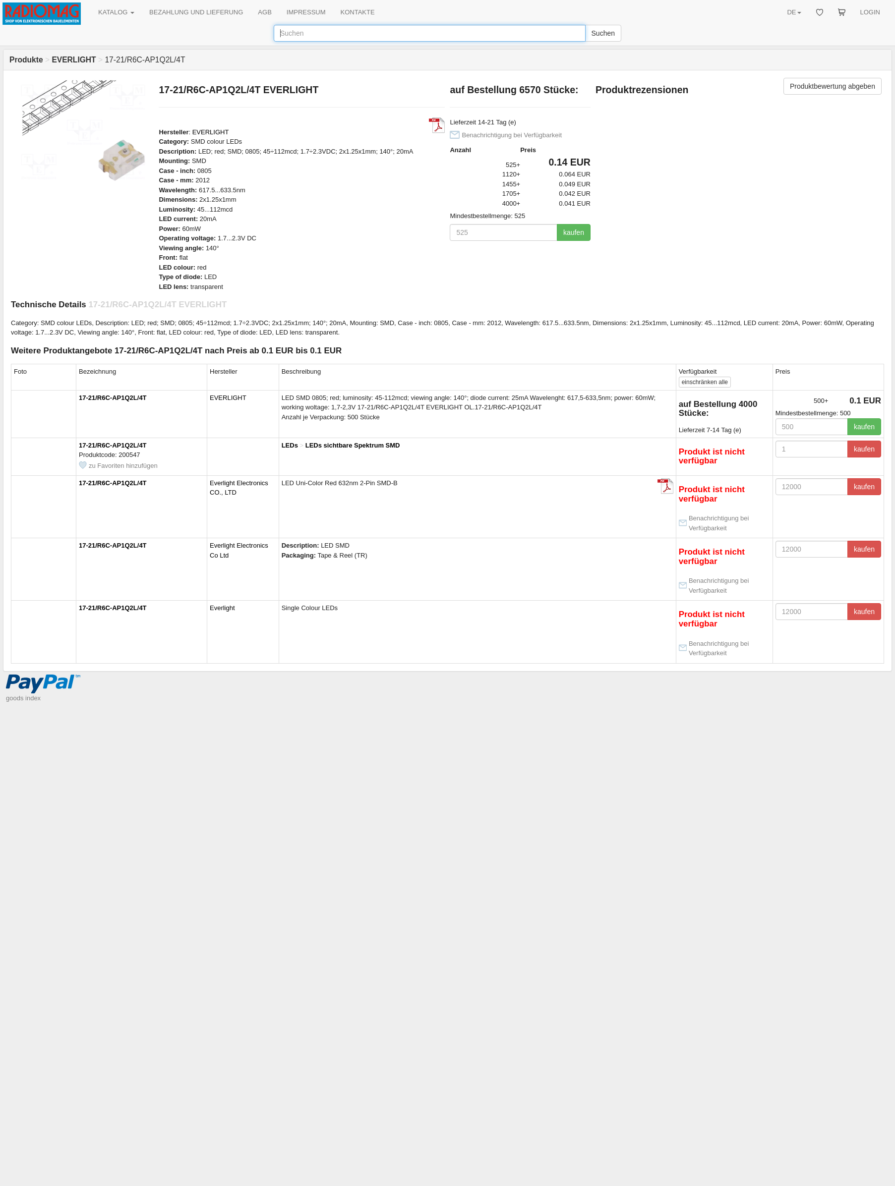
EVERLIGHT (210, 132)
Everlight (222, 608)
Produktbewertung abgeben (832, 86)
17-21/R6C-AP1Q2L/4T (113, 397)
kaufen (573, 232)
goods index (23, 698)
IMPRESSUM (306, 12)
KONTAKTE (358, 12)
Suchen (603, 33)
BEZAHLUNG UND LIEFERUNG (196, 12)
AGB (264, 12)
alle (705, 382)
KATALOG (116, 12)
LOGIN (870, 12)
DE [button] (794, 12)
